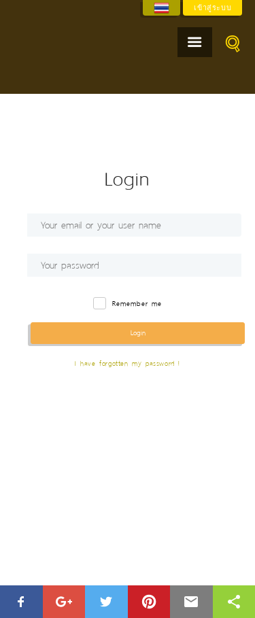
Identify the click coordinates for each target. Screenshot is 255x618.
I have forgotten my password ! (127, 364)
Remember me (137, 304)
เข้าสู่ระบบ (212, 7)
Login (138, 332)
